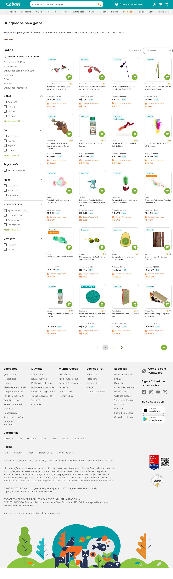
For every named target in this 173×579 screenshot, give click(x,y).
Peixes (65, 440)
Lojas (141, 13)
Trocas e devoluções (41, 397)
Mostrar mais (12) (12, 122)
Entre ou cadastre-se (131, 5)
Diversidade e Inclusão (15, 388)
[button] (105, 5)
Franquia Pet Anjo (95, 393)
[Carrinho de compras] (166, 5)
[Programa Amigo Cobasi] (155, 5)
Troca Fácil (36, 401)
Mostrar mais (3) (11, 231)
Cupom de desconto (124, 388)
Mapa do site (10, 514)
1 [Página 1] (105, 348)
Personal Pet (93, 384)
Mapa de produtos (50, 514)
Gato (19, 440)
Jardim (53, 440)
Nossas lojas (10, 380)
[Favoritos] (160, 5)
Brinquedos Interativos (15, 89)
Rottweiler (18, 454)
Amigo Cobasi (66, 376)
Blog (151, 13)
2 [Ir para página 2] (113, 348)
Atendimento (164, 13)
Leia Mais (8, 41)
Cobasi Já (63, 388)
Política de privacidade (42, 388)
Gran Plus (119, 405)
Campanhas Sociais (13, 393)
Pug (6, 454)
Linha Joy (119, 380)
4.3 (170, 312)
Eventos (8, 384)
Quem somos (11, 376)
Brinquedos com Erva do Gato (19, 72)
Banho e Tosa (93, 376)
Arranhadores (10, 68)
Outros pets (79, 440)
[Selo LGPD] (157, 489)
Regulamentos (39, 380)
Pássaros (31, 440)
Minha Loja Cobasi (123, 414)
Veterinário (91, 380)
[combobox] (72, 5)
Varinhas (8, 85)
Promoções (128, 13)
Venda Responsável (14, 397)
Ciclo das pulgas (122, 397)
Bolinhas (8, 80)
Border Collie (45, 454)
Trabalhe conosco (12, 401)
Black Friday (120, 393)
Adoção (90, 388)
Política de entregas (41, 384)
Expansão (8, 410)
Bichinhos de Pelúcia (14, 63)
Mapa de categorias (29, 514)
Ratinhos (8, 76)
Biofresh (118, 384)
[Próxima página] (122, 349)
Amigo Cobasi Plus (68, 380)
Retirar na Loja (66, 397)
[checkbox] (5, 103)
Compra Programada (69, 384)
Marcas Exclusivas (123, 376)
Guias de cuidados (123, 418)
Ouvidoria (36, 405)
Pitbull (31, 454)
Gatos (8, 51)
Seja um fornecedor (14, 405)
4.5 (105, 142)
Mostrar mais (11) (11, 157)
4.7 (137, 142)
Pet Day (118, 410)
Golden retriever (65, 454)
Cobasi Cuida (65, 393)
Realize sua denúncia (14, 418)
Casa (43, 440)
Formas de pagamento (43, 393)
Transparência (10, 414)
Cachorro (8, 440)
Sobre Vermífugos (123, 401)
